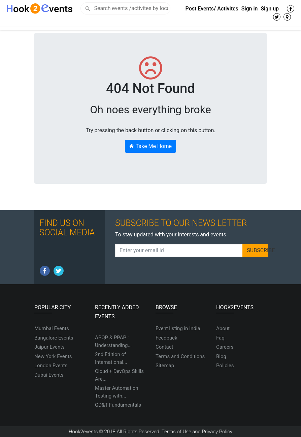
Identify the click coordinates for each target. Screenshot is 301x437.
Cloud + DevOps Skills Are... (119, 375)
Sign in (249, 8)
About (223, 328)
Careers (225, 347)
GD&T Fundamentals (118, 405)
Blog (221, 356)
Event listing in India (178, 328)
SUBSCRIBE (257, 250)
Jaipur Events (49, 347)
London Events (50, 365)
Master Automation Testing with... (116, 392)
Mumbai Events (51, 328)
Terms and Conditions (180, 356)
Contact (164, 347)
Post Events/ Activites (212, 8)
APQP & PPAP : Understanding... (113, 341)
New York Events (53, 356)
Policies (225, 365)
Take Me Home (150, 146)
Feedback (166, 338)
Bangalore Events (53, 338)
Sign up (270, 8)
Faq (220, 338)
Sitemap (165, 365)
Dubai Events (48, 375)
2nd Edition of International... (111, 358)
